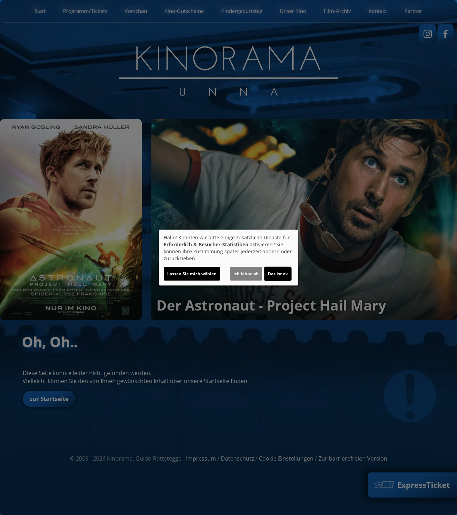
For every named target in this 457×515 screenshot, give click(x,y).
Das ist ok (278, 274)
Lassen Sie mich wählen (192, 274)
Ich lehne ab (246, 274)
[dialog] (228, 257)
